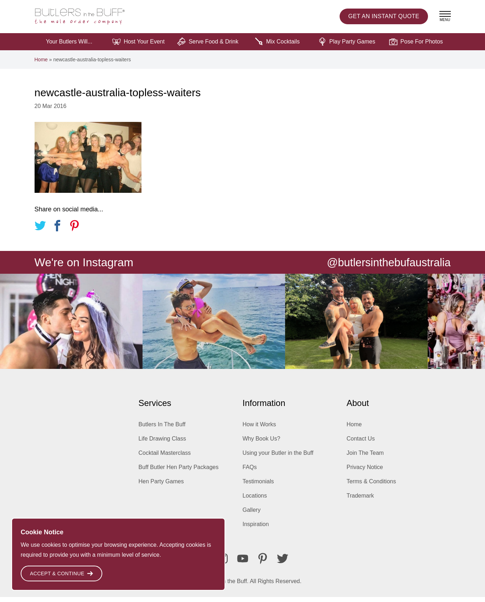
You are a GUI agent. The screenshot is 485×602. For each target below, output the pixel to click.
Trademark (360, 501)
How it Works (259, 429)
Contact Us (361, 444)
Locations (255, 501)
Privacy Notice (365, 472)
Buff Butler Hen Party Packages (179, 472)
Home (41, 64)
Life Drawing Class (162, 444)
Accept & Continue (61, 573)
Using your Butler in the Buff (278, 458)
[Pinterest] (263, 563)
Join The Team (365, 458)
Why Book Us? (261, 444)
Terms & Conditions (371, 486)
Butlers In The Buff (162, 429)
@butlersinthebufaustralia (385, 267)
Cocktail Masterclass (165, 458)
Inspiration (256, 529)
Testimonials (258, 486)
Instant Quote (383, 18)
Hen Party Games (161, 486)
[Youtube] (243, 563)
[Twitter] (282, 563)
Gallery (252, 515)
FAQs (250, 472)
